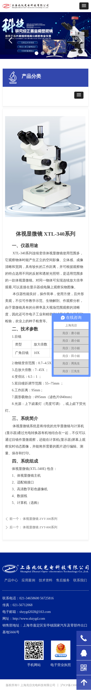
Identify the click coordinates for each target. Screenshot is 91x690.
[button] (84, 5)
